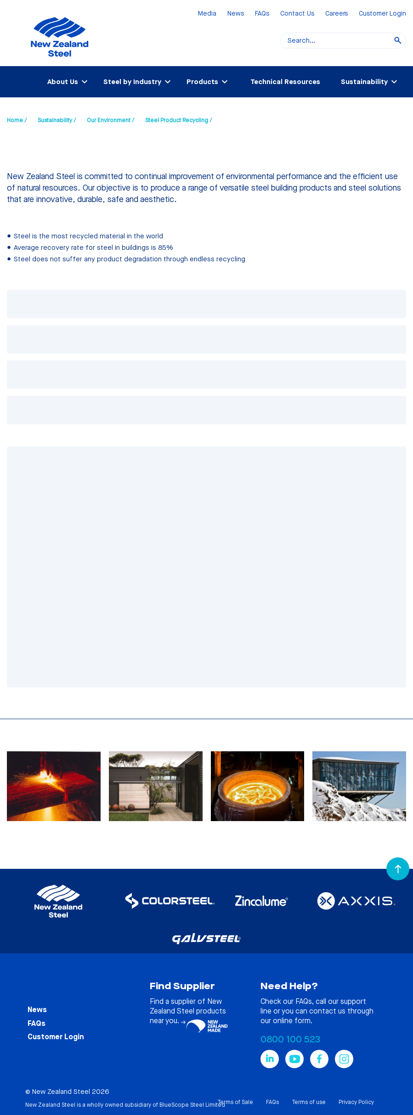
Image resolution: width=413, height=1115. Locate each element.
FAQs (262, 14)
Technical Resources (285, 81)
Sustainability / (57, 120)
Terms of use (309, 1102)
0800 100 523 (290, 1039)
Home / (17, 120)
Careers (336, 14)
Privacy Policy (356, 1102)
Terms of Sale (235, 1102)
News (235, 14)
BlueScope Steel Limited (192, 1105)
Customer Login (382, 14)
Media (207, 14)
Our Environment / (110, 120)
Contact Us (297, 14)
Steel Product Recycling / (178, 120)
